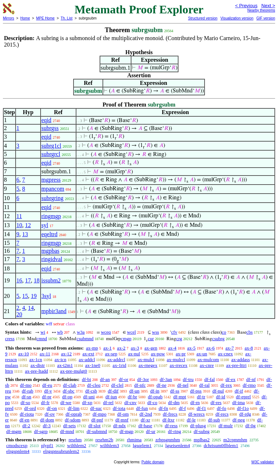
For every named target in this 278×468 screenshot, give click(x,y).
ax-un (202, 353)
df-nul (218, 391)
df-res (216, 402)
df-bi (86, 379)
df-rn (195, 402)
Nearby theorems (261, 10)
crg (179, 338)
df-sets (69, 425)
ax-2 (121, 348)
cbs (250, 332)
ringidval (51, 259)
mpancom (52, 189)
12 (28, 225)
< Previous (246, 5)
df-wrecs (196, 414)
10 (19, 225)
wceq (106, 332)
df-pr (46, 396)
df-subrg (202, 431)
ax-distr (37, 365)
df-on (52, 408)
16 (19, 280)
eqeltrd (49, 234)
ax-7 (230, 348)
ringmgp (51, 216)
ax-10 (23, 353)
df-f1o (243, 408)
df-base (145, 425)
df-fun (142, 408)
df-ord (30, 408)
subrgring (52, 198)
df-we (65, 402)
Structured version (202, 18)
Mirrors (8, 18)
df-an (105, 379)
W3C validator (262, 462)
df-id (220, 396)
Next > (268, 5)
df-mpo (99, 414)
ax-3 (135, 348)
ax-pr (180, 353)
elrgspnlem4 (17, 451)
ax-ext (88, 353)
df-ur (150, 431)
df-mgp (126, 431)
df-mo (25, 385)
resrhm (74, 439)
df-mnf (122, 419)
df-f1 (201, 408)
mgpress (50, 180)
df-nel (183, 385)
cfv (174, 332)
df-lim (74, 408)
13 (25, 234)
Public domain (153, 462)
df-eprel (243, 396)
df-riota (27, 414)
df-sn (26, 396)
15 (25, 296)
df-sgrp (41, 431)
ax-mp (92, 348)
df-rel (108, 402)
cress (9, 338)
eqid (46, 120)
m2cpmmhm (235, 439)
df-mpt (179, 396)
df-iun (111, 396)
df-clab (69, 385)
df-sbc (69, 391)
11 (19, 216)
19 (34, 296)
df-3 (47, 425)
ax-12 (66, 353)
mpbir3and (53, 311)
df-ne (161, 385)
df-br (132, 396)
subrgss (50, 128)
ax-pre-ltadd (36, 371)
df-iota (119, 408)
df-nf (251, 379)
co (224, 332)
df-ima (238, 402)
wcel (131, 332)
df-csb (91, 391)
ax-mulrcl (176, 359)
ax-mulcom (208, 359)
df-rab (27, 391)
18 (36, 280)
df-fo (221, 408)
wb (60, 332)
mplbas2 (202, 439)
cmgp (126, 338)
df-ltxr (168, 419)
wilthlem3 (109, 445)
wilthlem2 (76, 445)
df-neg (238, 419)
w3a (81, 332)
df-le (191, 419)
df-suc (96, 408)
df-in (154, 391)
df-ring (174, 431)
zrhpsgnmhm (167, 439)
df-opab (155, 396)
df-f (182, 408)
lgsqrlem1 (142, 445)
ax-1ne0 (92, 365)
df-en (24, 419)
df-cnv (130, 402)
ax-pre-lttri (236, 365)
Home (25, 18)
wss (155, 332)
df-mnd (67, 431)
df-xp (87, 402)
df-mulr (225, 425)
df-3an (166, 379)
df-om (123, 414)
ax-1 (108, 348)
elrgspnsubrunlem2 (61, 451)
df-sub (214, 419)
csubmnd (84, 338)
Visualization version (236, 18)
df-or (123, 379)
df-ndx (119, 425)
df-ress (171, 425)
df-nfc (140, 385)
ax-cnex (225, 353)
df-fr (45, 402)
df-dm (174, 402)
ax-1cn (35, 359)
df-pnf (97, 419)
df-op (67, 396)
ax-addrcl (116, 359)
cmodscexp (16, 445)
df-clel (117, 385)
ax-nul (134, 353)
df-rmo (249, 385)
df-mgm (13, 431)
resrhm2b (104, 439)
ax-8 (249, 348)
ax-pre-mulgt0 (73, 371)
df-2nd (145, 414)
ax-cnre (207, 365)
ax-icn (60, 359)
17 (28, 280)
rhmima (134, 439)
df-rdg (245, 414)
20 (19, 314)
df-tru (188, 379)
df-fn (163, 408)
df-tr (201, 396)
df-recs (221, 414)
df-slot (94, 425)
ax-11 (45, 353)
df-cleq (94, 385)
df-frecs (170, 414)
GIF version (265, 18)
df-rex (226, 385)
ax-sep (111, 353)
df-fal (209, 379)
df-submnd (97, 431)
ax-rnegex (148, 365)
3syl (46, 296)
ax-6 (210, 348)
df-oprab (74, 414)
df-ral (204, 385)
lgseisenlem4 (177, 445)
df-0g (250, 425)
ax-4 (172, 348)
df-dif (113, 391)
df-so (25, 402)
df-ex (230, 379)
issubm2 (50, 280)
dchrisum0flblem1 (221, 445)
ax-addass (240, 359)
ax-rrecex (179, 365)
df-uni (89, 396)
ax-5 (191, 348)
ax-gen (150, 348)
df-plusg (198, 425)
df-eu (47, 385)
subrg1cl (51, 146)
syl (44, 225)
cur (151, 338)
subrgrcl (50, 154)
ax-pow (158, 353)
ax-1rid (119, 365)
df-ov (50, 414)
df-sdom (72, 419)
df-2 (26, 425)
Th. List (67, 18)
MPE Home (45, 18)
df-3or (143, 379)
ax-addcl (87, 359)
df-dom (47, 419)
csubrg (218, 338)
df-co (152, 402)
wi (43, 332)
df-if (239, 391)
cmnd (42, 338)
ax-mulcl (146, 359)
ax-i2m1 (65, 365)
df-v (48, 391)
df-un (134, 391)
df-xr (145, 419)
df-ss (174, 391)
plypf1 (47, 445)
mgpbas (50, 251)
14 (31, 308)
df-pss (196, 391)
